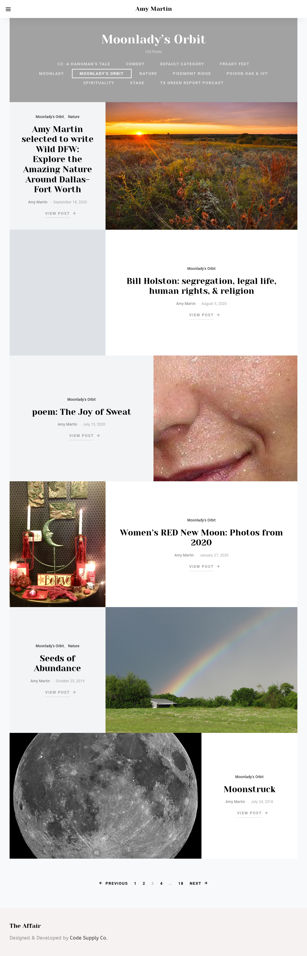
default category (182, 64)
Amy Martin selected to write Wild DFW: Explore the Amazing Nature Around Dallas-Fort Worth (58, 159)
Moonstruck (250, 789)
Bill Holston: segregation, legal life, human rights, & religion (201, 286)
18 (181, 883)
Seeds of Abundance (57, 664)
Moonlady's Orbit (102, 73)
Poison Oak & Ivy (247, 73)
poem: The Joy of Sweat (81, 412)
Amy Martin (154, 8)
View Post (57, 213)
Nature (148, 73)
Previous (117, 883)
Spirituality (99, 83)
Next (195, 883)
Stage (137, 83)
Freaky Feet (234, 64)
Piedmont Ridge (192, 73)
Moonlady (51, 73)
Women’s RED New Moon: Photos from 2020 (201, 538)
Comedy (135, 64)
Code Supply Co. (89, 938)
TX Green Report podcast (192, 83)
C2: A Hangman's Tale (84, 64)
